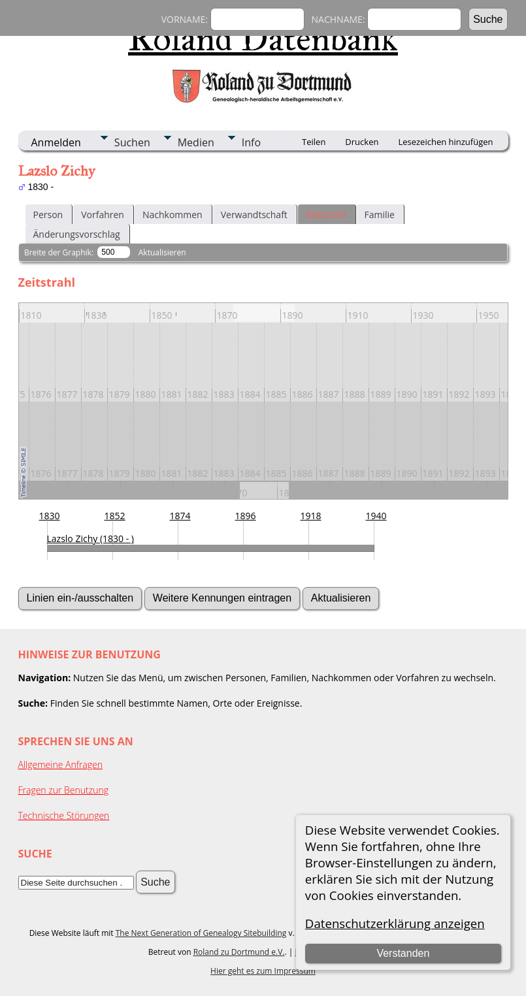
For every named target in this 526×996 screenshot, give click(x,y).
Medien (196, 142)
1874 (180, 515)
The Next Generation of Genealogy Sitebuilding (201, 933)
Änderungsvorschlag (76, 234)
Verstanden (402, 953)
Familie (380, 214)
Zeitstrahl (326, 214)
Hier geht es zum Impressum (263, 970)
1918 (311, 515)
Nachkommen (172, 214)
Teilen (313, 142)
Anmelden (56, 142)
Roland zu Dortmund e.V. (239, 951)
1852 (115, 515)
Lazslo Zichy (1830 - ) (90, 538)
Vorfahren (102, 214)
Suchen (132, 142)
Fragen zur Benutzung (63, 790)
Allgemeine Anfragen (60, 764)
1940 (376, 515)
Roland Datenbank (263, 38)
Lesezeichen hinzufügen (445, 142)
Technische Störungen (64, 815)
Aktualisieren (162, 252)
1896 (245, 515)
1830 (49, 515)
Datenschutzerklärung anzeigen (395, 923)
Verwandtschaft (254, 214)
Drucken (361, 142)
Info (251, 142)
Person (48, 214)
